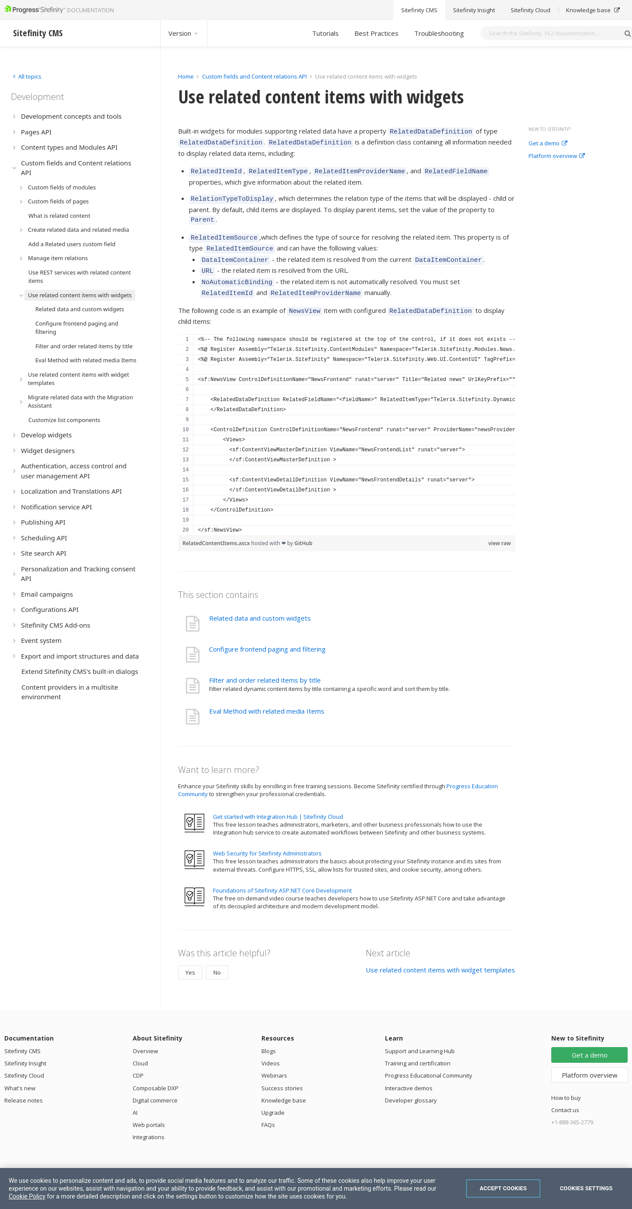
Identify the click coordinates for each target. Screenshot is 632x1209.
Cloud (140, 1047)
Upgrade (273, 1097)
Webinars (274, 1060)
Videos (270, 1047)
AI (135, 1097)
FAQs (268, 1109)
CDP (138, 1060)
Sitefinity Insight (25, 1047)
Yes (190, 957)
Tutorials (325, 33)
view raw (499, 527)
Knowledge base (283, 1085)
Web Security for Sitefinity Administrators (267, 837)
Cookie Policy (27, 1196)
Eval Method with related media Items (266, 695)
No (217, 957)
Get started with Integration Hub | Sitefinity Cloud (278, 801)
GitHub (304, 527)
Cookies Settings (586, 1188)
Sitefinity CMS (22, 1035)
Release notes (23, 1085)
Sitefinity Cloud (24, 1060)
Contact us (565, 1094)
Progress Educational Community (428, 1060)
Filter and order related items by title (265, 664)
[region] (346, 419)
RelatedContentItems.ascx (216, 527)
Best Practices (376, 33)
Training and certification (417, 1047)
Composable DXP (156, 1072)
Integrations (149, 1121)
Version (183, 33)
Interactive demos (409, 1072)
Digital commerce (155, 1085)
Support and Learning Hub (420, 1035)
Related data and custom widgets (260, 602)
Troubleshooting (439, 33)
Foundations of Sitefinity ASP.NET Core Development (282, 875)
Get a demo (548, 143)
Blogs (268, 1035)
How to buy (566, 1082)
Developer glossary (411, 1085)
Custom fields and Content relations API (254, 76)
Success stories (282, 1072)
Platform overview (557, 156)
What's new (19, 1072)
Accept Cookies (503, 1188)
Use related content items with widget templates (440, 954)
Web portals (149, 1109)
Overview (145, 1035)
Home (186, 76)
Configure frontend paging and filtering (267, 633)
